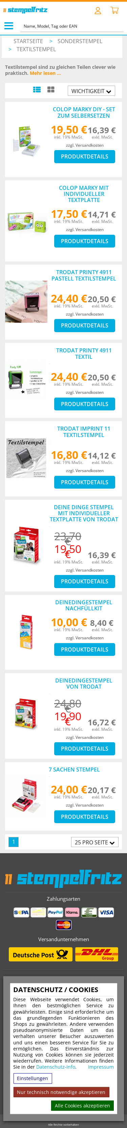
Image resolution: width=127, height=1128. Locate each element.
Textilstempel (36, 49)
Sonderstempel (80, 41)
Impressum (101, 1067)
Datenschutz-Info (55, 1067)
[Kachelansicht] (50, 89)
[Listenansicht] (36, 89)
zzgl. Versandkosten (85, 145)
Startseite (28, 41)
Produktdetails (84, 156)
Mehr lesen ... (45, 73)
